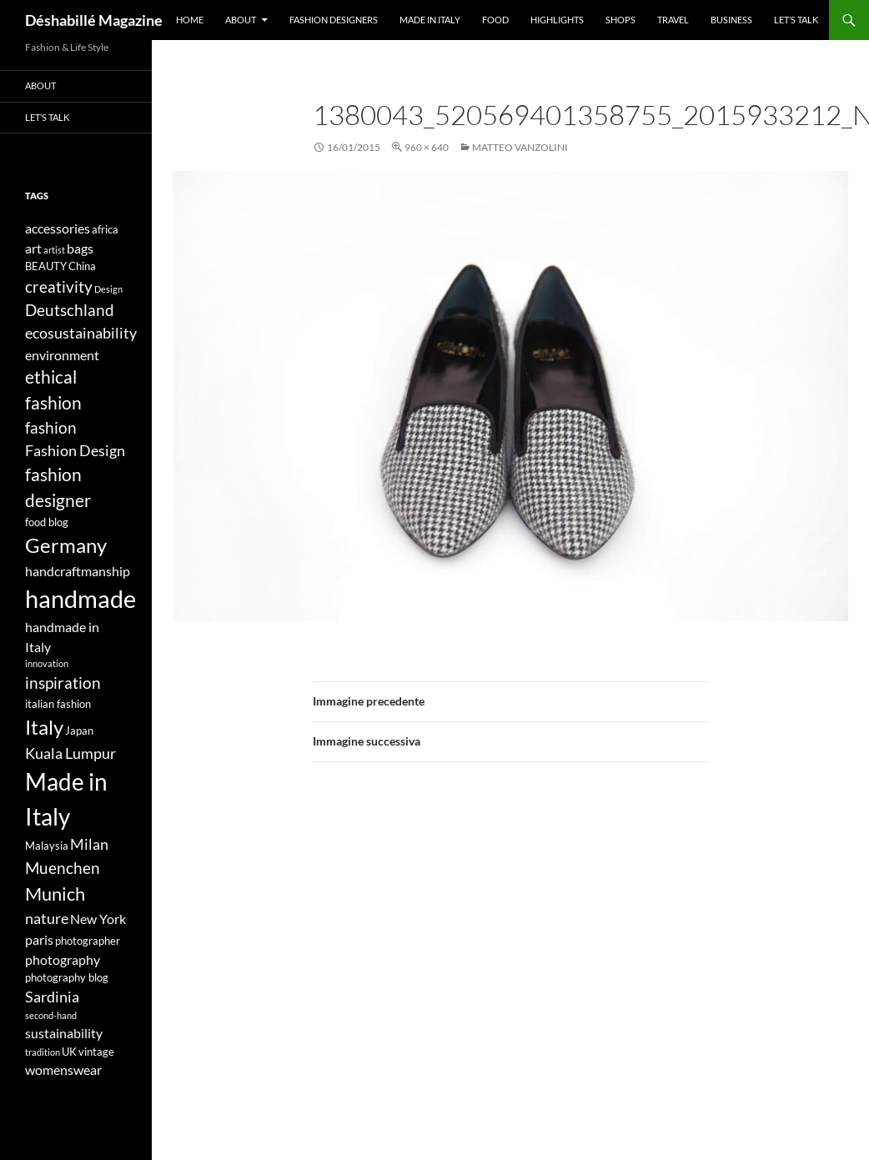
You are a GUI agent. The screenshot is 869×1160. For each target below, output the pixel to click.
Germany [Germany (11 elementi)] (66, 545)
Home (189, 19)
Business (731, 19)
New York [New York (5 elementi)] (98, 918)
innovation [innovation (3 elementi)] (46, 663)
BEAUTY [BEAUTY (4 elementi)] (46, 266)
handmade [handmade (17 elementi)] (80, 598)
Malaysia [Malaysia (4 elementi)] (46, 845)
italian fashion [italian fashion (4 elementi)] (58, 704)
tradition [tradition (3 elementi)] (42, 1052)
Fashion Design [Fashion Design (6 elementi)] (75, 450)
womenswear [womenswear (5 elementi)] (63, 1069)
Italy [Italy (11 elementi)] (44, 727)
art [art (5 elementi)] (33, 248)
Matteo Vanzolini (520, 147)
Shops (620, 19)
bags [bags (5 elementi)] (80, 248)
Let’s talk (796, 19)
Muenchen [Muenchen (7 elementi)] (62, 867)
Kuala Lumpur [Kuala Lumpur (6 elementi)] (70, 753)
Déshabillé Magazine (94, 20)
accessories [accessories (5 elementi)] (57, 228)
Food (495, 19)
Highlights (557, 19)
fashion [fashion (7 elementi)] (51, 427)
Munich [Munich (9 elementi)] (55, 893)
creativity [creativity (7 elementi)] (59, 286)
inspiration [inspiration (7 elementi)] (63, 682)
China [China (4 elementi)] (82, 266)
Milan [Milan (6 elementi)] (89, 844)
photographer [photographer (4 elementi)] (87, 940)
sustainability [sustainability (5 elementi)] (64, 1033)
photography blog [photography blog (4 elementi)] (66, 977)
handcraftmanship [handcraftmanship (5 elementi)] (77, 571)
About (240, 19)
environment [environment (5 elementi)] (62, 355)
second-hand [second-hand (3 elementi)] (51, 1015)
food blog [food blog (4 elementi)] (46, 522)
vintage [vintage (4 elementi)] (96, 1051)
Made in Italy (429, 19)
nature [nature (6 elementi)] (46, 918)
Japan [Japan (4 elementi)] (79, 730)
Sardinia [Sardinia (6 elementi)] (52, 997)
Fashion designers (333, 19)
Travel (673, 19)
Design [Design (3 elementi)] (108, 289)
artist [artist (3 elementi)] (54, 249)
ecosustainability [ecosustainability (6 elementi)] (81, 333)
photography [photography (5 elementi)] (62, 959)
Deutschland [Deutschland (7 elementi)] (69, 309)
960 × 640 (426, 147)
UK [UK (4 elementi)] (69, 1051)
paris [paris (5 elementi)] (39, 939)
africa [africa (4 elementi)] (105, 229)
